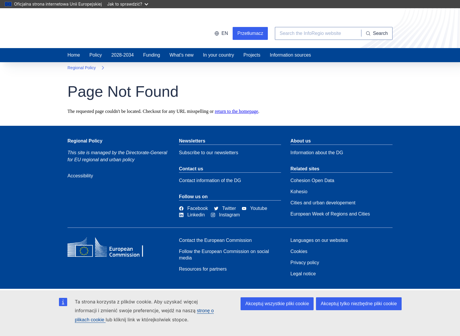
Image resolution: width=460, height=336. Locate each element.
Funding (151, 54)
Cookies (298, 251)
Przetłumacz (250, 33)
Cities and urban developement (322, 202)
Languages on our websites (319, 240)
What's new (182, 54)
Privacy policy (304, 262)
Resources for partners (203, 269)
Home (73, 54)
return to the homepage (236, 111)
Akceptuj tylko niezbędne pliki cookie (359, 303)
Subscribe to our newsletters (208, 152)
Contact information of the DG (210, 180)
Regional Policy (81, 67)
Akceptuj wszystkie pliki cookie (277, 303)
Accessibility (80, 175)
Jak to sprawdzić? (127, 3)
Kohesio (298, 191)
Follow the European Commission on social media (224, 254)
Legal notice (303, 273)
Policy (95, 54)
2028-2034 (122, 54)
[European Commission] (110, 248)
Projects (252, 54)
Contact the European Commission (215, 240)
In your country (218, 54)
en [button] (221, 33)
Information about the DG (316, 152)
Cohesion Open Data (312, 180)
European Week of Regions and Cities (330, 213)
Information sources (290, 54)
